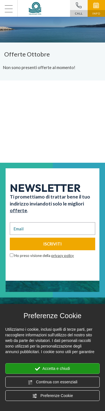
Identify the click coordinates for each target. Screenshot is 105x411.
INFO (96, 9)
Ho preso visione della (44, 255)
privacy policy (62, 255)
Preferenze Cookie (52, 395)
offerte (18, 210)
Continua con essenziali (53, 382)
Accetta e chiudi (52, 368)
